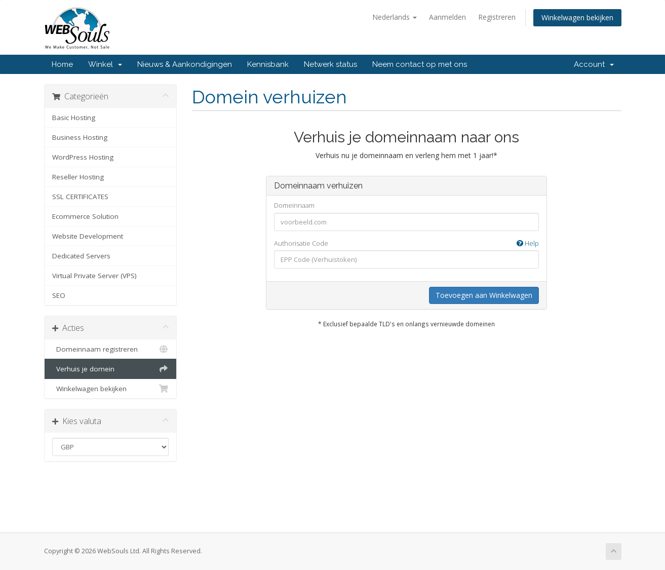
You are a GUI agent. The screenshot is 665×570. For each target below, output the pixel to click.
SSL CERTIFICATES (80, 196)
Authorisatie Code (406, 243)
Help (528, 243)
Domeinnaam (294, 205)
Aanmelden (447, 17)
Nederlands (394, 17)
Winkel (105, 64)
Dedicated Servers (81, 255)
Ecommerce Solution (85, 216)
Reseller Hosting (78, 176)
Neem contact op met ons (419, 64)
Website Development (87, 236)
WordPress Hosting (82, 157)
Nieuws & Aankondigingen (184, 64)
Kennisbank (268, 64)
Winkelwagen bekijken (577, 17)
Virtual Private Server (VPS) (94, 275)
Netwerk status (330, 64)
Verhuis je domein (110, 369)
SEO (58, 295)
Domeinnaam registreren (110, 349)
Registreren (497, 17)
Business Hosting (79, 137)
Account (594, 64)
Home (62, 64)
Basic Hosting (73, 117)
